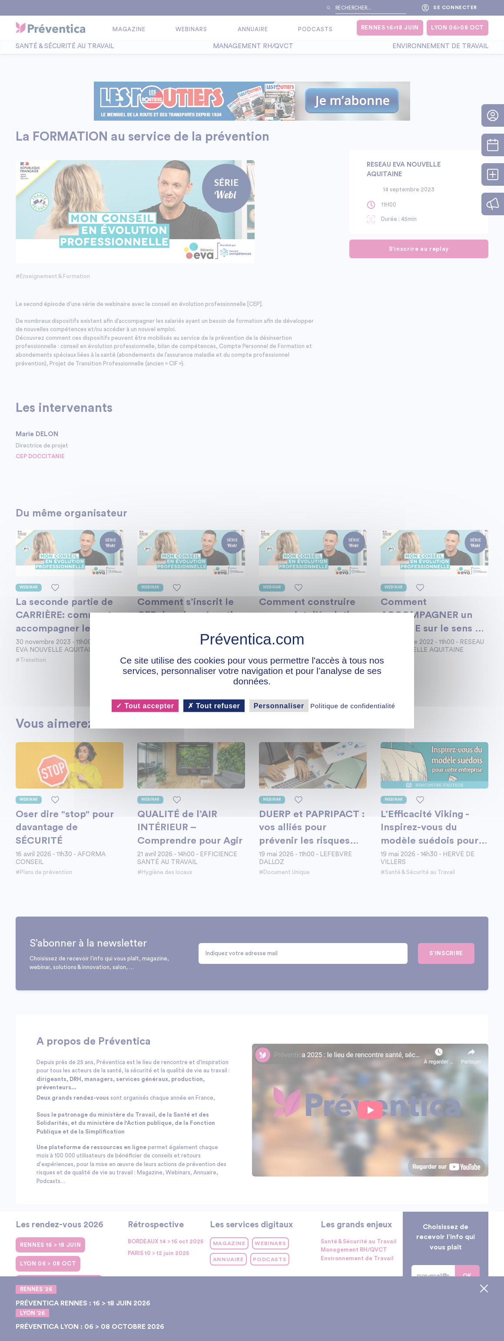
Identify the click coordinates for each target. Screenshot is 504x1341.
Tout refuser (214, 705)
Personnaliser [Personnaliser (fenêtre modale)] (279, 705)
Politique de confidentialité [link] (352, 705)
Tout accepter (145, 705)
